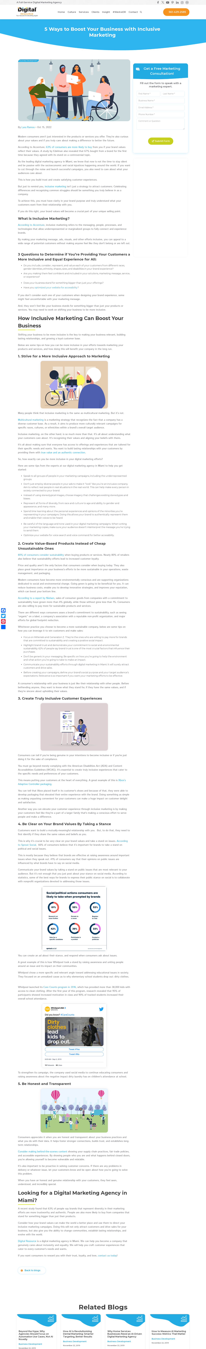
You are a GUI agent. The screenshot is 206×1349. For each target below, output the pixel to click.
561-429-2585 (177, 12)
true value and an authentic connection (63, 452)
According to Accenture (31, 225)
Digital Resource (27, 1241)
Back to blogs (32, 1270)
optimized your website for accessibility (56, 287)
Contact (133, 12)
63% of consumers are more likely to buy (69, 147)
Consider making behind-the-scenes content (42, 1151)
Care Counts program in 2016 (59, 987)
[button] (71, 12)
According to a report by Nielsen (36, 598)
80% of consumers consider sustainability (41, 555)
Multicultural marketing (31, 420)
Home (61, 12)
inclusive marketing (55, 186)
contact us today (107, 1255)
